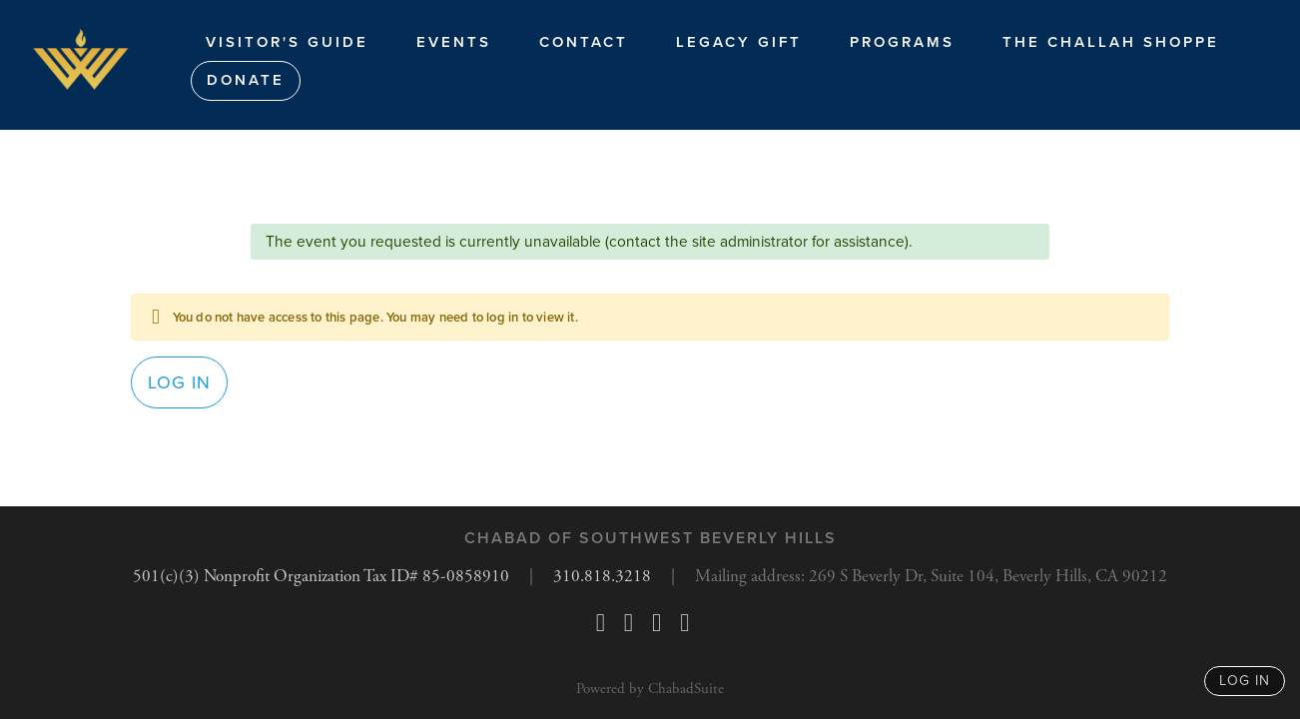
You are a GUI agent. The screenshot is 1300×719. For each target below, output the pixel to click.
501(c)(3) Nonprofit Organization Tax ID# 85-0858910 (305, 576)
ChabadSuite (686, 688)
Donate (246, 80)
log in (1244, 680)
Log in (179, 387)
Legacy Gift (739, 42)
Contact (583, 42)
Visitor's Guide (287, 42)
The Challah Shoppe (1110, 42)
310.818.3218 (596, 576)
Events (453, 42)
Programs (902, 42)
